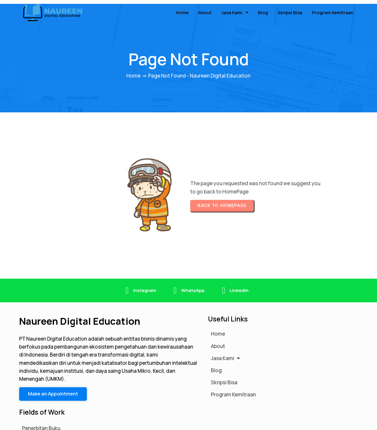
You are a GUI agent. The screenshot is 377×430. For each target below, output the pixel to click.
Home (133, 72)
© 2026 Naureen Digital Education (58, 422)
